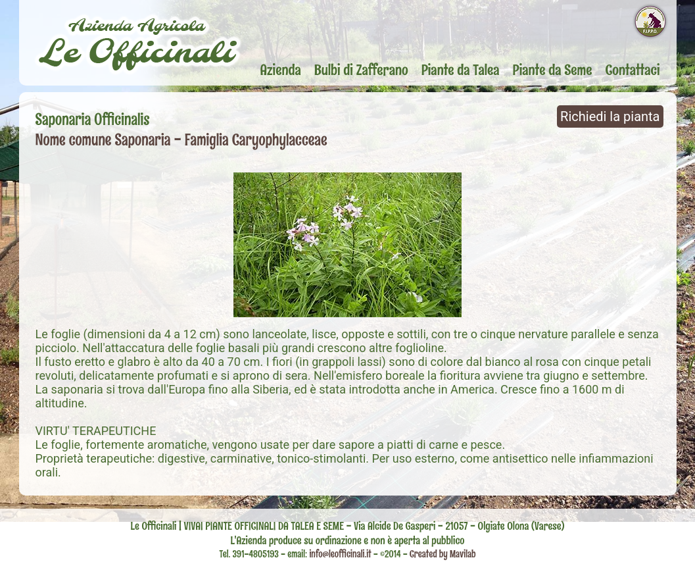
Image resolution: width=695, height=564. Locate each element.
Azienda (280, 70)
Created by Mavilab (443, 554)
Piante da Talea (460, 70)
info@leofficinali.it (341, 554)
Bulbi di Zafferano (361, 70)
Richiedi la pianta (609, 116)
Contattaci (633, 70)
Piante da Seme (552, 70)
